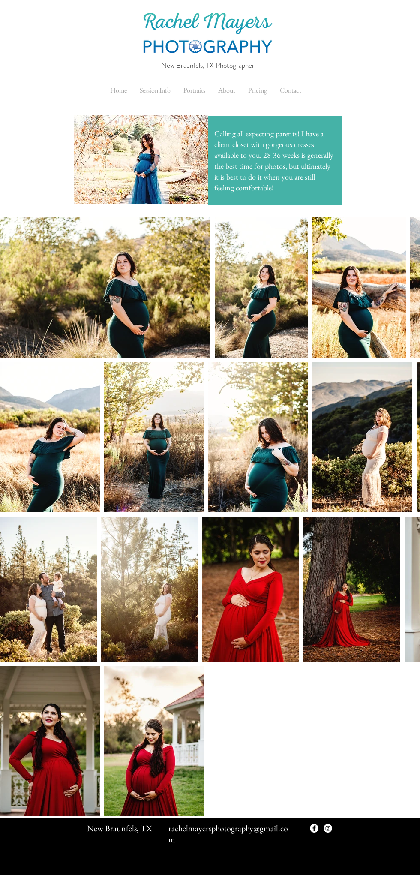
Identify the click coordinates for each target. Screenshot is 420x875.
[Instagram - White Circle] (328, 828)
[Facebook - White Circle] (314, 828)
